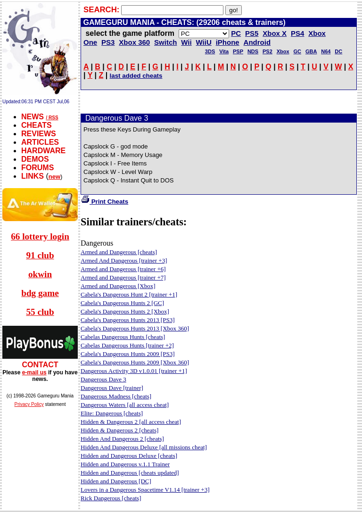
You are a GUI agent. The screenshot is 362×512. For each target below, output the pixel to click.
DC (338, 51)
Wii (186, 42)
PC (236, 33)
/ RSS (52, 117)
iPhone (227, 42)
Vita (224, 51)
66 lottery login (40, 236)
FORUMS (37, 168)
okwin (40, 274)
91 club (40, 255)
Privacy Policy (29, 404)
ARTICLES (40, 142)
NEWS (32, 117)
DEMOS (35, 159)
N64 (325, 51)
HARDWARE (43, 151)
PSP (238, 51)
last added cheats (136, 75)
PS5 (251, 33)
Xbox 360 (134, 42)
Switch (165, 42)
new (54, 176)
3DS (210, 51)
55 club (40, 312)
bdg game (39, 293)
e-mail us (34, 372)
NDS (252, 51)
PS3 (108, 42)
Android (257, 42)
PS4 (297, 33)
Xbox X (275, 33)
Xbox (283, 51)
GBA (311, 51)
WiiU (204, 42)
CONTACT (40, 365)
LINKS (32, 176)
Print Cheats (104, 201)
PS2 (267, 51)
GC (298, 51)
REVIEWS (38, 134)
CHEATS (36, 125)
